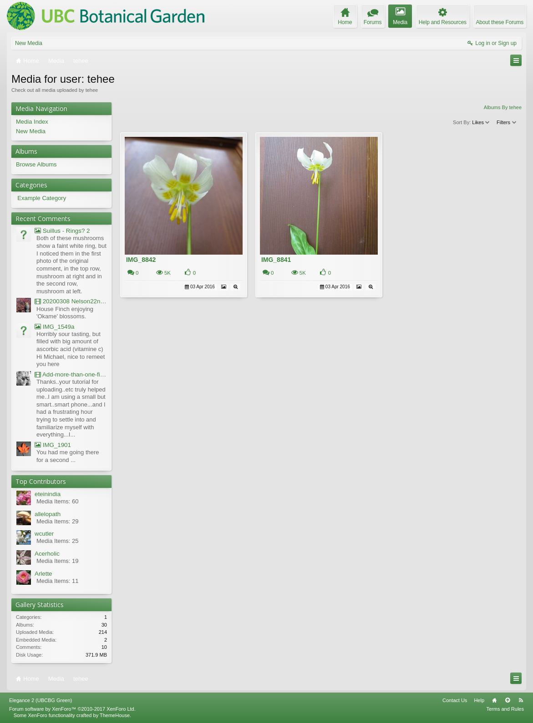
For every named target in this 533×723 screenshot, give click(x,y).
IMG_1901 (53, 445)
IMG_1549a (54, 326)
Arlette (43, 573)
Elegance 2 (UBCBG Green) (40, 700)
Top (507, 700)
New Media (28, 43)
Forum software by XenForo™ (72, 709)
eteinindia (48, 494)
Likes (481, 122)
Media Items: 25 (57, 540)
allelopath (48, 514)
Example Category (41, 198)
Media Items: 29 (57, 521)
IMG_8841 (276, 259)
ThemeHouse (115, 715)
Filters (507, 122)
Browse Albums (36, 164)
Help (479, 700)
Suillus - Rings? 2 (62, 230)
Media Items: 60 (57, 501)
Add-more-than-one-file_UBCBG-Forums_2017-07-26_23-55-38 (71, 374)
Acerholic (47, 553)
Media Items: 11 (57, 580)
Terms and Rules (505, 709)
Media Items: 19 (57, 560)
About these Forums (499, 22)
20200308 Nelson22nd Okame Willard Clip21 (71, 301)
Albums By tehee (503, 107)
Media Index (32, 121)
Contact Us (454, 700)
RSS (521, 700)
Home (494, 700)
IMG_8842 (141, 259)
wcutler (44, 533)
